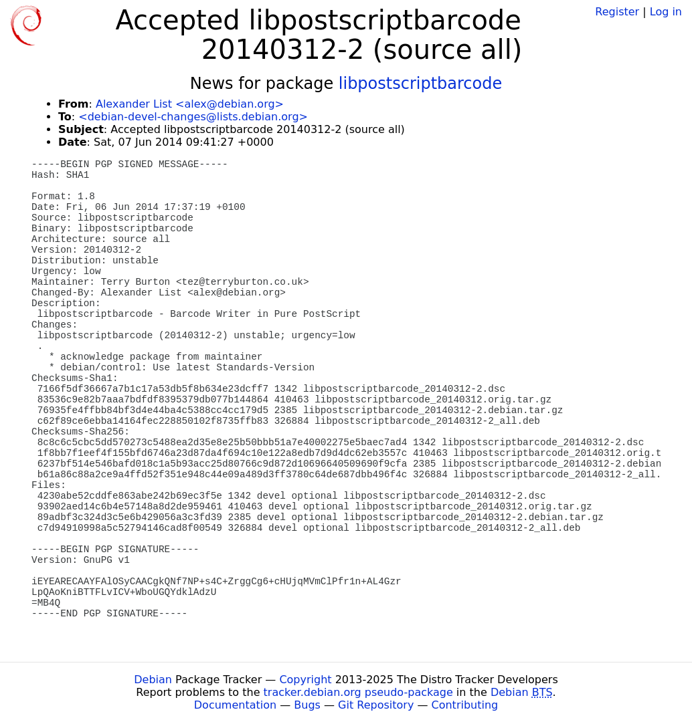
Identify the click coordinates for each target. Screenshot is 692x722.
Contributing (465, 705)
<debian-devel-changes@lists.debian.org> (193, 116)
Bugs (307, 705)
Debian (153, 679)
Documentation (235, 705)
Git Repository (376, 705)
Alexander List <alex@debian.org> (190, 104)
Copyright (305, 679)
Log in (666, 11)
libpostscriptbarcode (420, 83)
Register (617, 11)
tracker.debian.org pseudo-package (358, 692)
